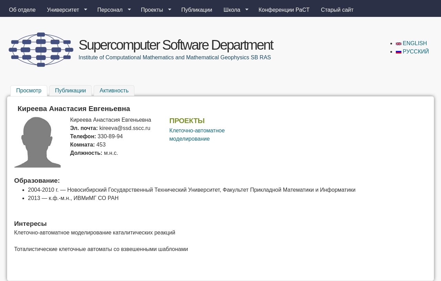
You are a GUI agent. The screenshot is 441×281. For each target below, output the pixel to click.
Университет (64, 10)
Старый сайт (337, 10)
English (411, 43)
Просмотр (31, 89)
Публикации (196, 10)
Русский (412, 51)
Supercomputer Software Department (176, 44)
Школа (233, 10)
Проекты (153, 10)
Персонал (111, 10)
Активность (114, 90)
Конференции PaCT (283, 10)
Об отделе (22, 10)
